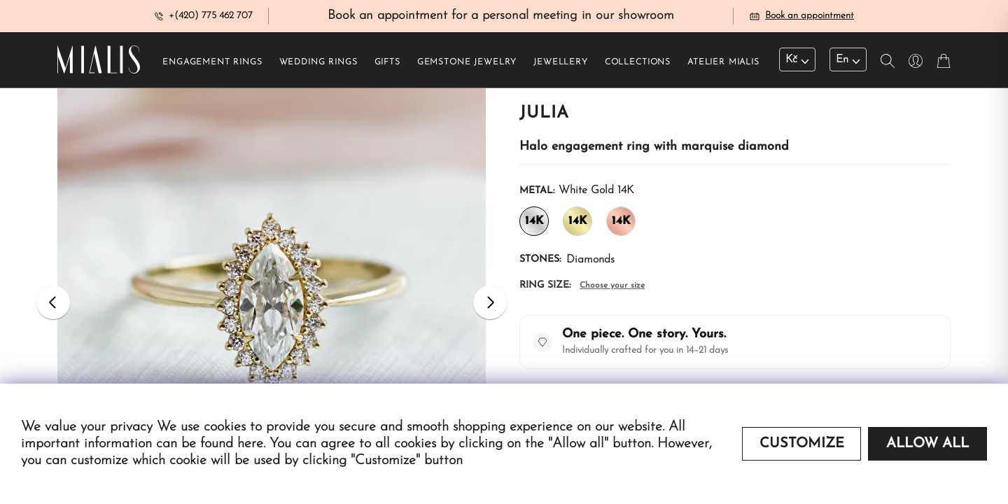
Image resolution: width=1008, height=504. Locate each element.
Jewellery (560, 63)
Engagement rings (212, 63)
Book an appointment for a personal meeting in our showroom (501, 16)
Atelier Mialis (723, 63)
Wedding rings (318, 63)
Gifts (387, 63)
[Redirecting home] (98, 62)
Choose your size (612, 287)
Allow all (927, 444)
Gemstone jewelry (467, 63)
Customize (802, 444)
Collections (638, 63)
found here (231, 444)
